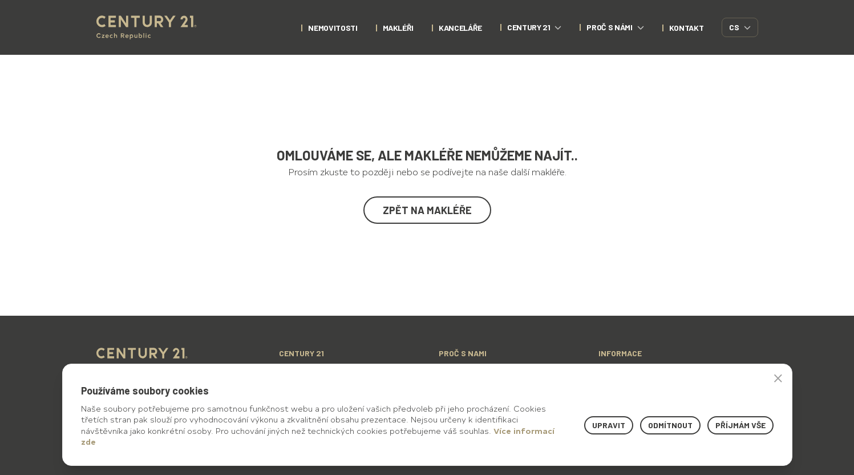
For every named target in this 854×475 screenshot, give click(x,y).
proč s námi (614, 27)
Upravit (608, 425)
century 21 (534, 27)
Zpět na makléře (427, 210)
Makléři (398, 28)
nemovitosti (332, 28)
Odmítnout (670, 425)
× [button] (778, 378)
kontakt (686, 28)
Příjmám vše (740, 425)
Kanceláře (460, 28)
